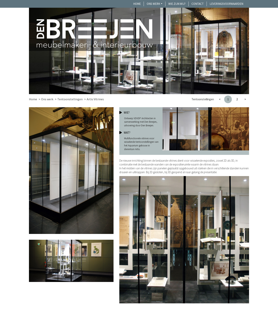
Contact (198, 4)
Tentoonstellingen (70, 99)
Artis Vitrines (95, 99)
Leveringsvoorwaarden (226, 4)
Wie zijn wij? (177, 4)
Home (137, 4)
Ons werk (153, 4)
